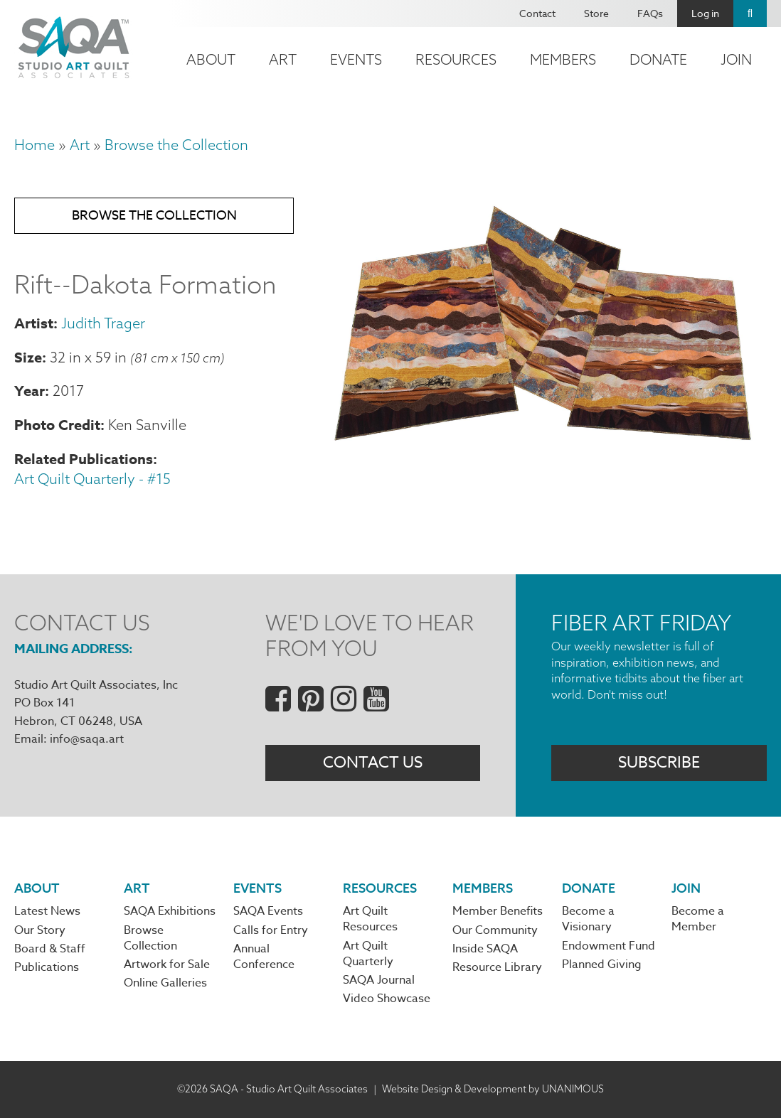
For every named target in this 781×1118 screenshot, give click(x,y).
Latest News (47, 911)
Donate (658, 59)
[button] (541, 448)
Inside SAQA (485, 948)
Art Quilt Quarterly (368, 953)
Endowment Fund (608, 946)
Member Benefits (497, 911)
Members (563, 59)
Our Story (39, 930)
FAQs (650, 13)
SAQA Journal (379, 980)
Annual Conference (263, 956)
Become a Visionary (588, 919)
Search (750, 13)
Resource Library (497, 967)
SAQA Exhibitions (170, 911)
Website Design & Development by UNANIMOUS (493, 1088)
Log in (705, 13)
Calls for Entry (270, 930)
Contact (537, 13)
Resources (455, 59)
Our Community (495, 930)
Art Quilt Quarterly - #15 (92, 479)
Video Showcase (386, 998)
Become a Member (697, 919)
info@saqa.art (87, 739)
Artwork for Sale (167, 964)
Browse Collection (150, 938)
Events (356, 59)
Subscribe (659, 762)
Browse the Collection (176, 145)
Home (34, 145)
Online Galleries (165, 982)
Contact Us (373, 762)
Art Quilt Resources (370, 919)
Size (28, 357)
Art (283, 59)
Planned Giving (602, 964)
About (210, 59)
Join (736, 59)
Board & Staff (49, 948)
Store (596, 13)
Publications (46, 967)
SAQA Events (268, 911)
